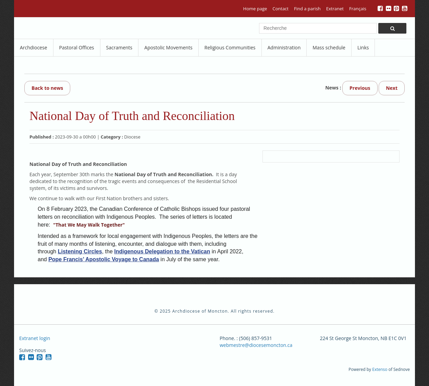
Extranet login (34, 338)
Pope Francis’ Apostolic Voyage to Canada (103, 259)
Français (357, 8)
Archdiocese (33, 47)
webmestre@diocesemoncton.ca (256, 345)
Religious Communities (230, 47)
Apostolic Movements (168, 47)
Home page (255, 8)
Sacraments (119, 47)
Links (363, 47)
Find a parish (307, 8)
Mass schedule (328, 47)
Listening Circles (80, 251)
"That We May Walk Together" (89, 224)
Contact (280, 8)
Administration (284, 47)
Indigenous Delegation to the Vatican (162, 251)
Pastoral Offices (76, 47)
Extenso (379, 369)
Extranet (335, 8)
